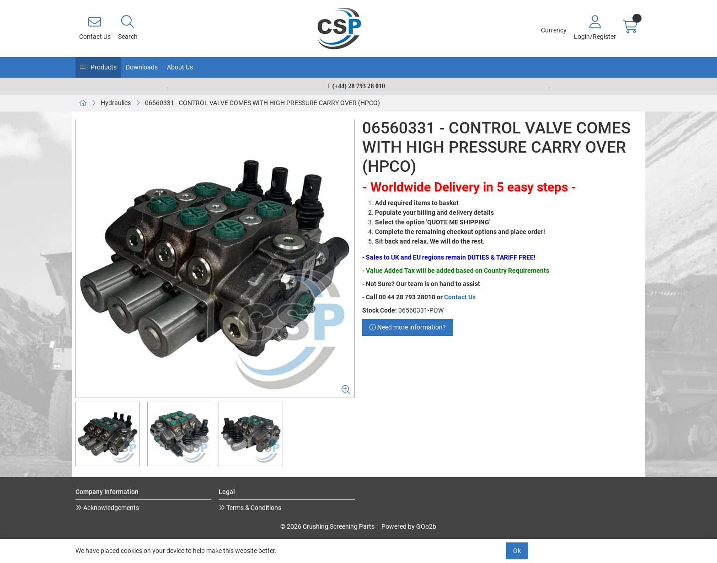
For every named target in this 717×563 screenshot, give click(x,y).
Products (103, 67)
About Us (180, 67)
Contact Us (460, 297)
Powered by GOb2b (408, 526)
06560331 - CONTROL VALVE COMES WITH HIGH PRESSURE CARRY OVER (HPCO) (262, 102)
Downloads (142, 67)
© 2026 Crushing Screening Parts (327, 526)
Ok (517, 550)
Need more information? (407, 327)
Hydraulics (116, 102)
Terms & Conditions (253, 507)
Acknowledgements (110, 507)
